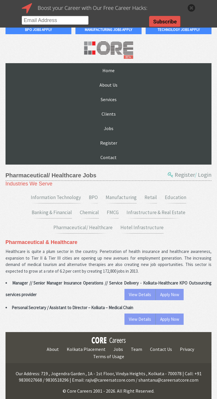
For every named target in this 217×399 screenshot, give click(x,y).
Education (175, 197)
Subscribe (165, 22)
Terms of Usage (108, 356)
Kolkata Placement (86, 349)
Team (136, 349)
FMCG (113, 212)
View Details (140, 294)
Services (109, 99)
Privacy (187, 349)
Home (108, 70)
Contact (108, 157)
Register (108, 143)
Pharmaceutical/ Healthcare (83, 227)
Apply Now (169, 294)
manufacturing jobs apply (108, 29)
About (53, 349)
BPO (93, 197)
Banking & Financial (52, 212)
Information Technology (56, 197)
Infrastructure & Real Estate (155, 212)
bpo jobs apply (38, 29)
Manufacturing (121, 197)
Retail (150, 197)
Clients (109, 114)
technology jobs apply (179, 29)
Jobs (108, 128)
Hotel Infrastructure (142, 227)
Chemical (89, 212)
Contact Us (161, 349)
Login (204, 174)
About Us (108, 85)
